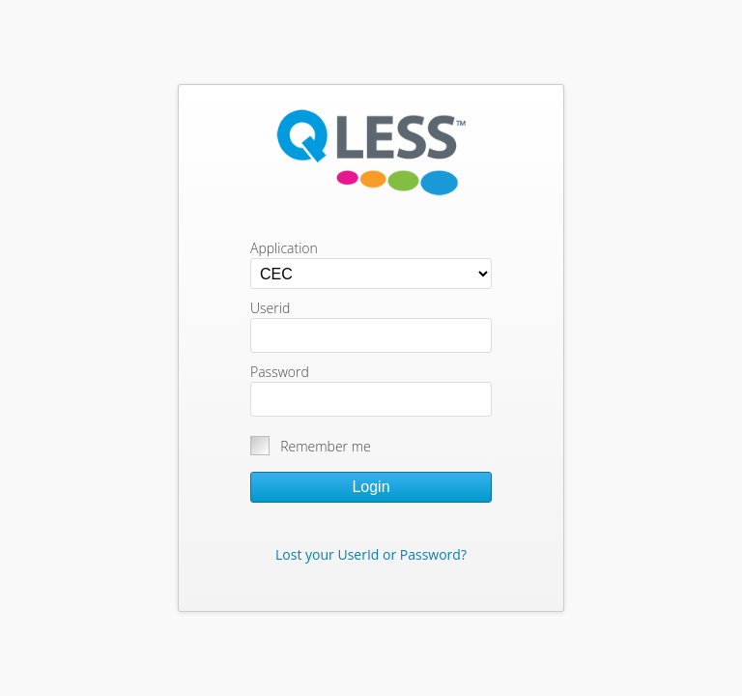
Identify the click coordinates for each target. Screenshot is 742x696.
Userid (270, 308)
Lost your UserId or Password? (371, 554)
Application (284, 248)
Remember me (325, 446)
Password (279, 371)
